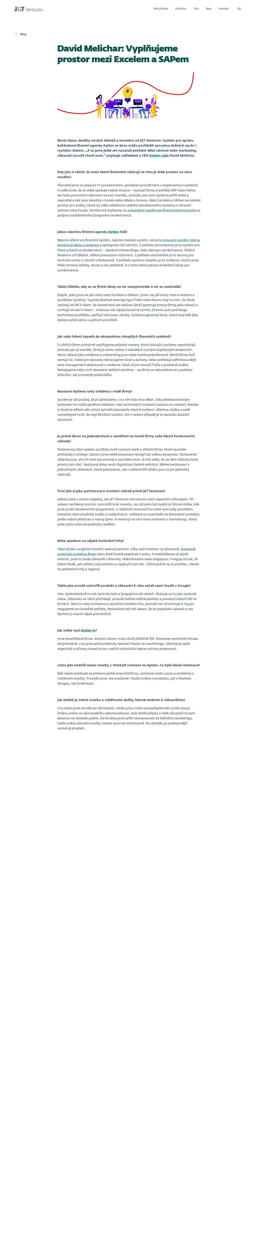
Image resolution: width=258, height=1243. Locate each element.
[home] (28, 8)
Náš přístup (161, 9)
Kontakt (224, 9)
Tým (196, 9)
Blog (208, 9)
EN (239, 9)
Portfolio (180, 9)
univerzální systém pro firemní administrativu (162, 210)
